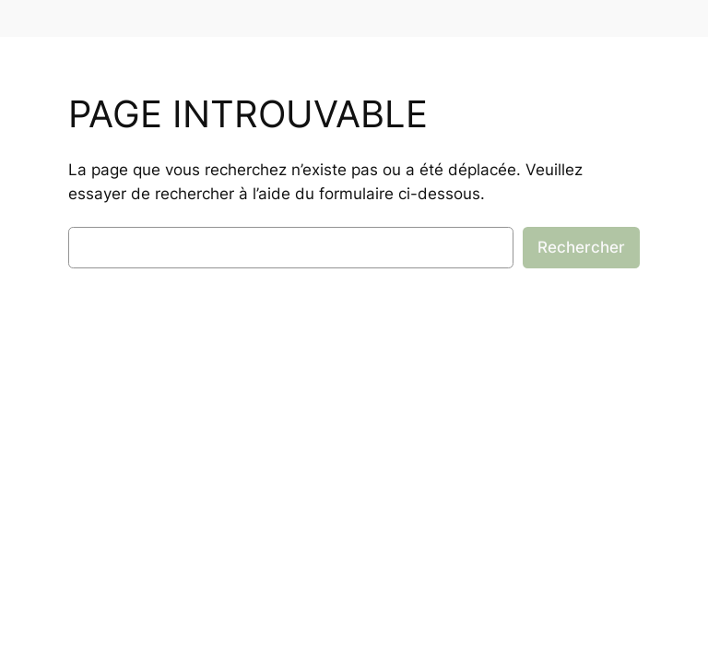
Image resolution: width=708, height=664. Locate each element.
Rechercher (581, 247)
